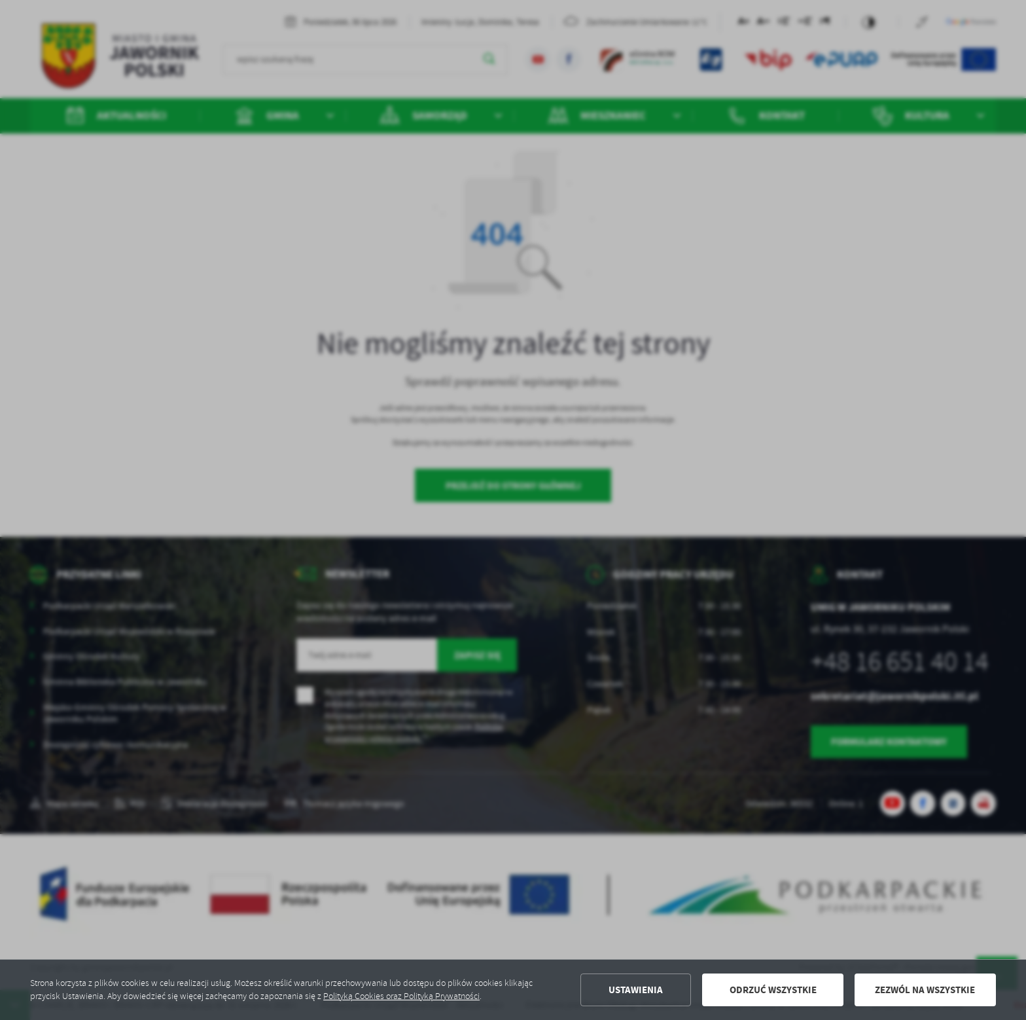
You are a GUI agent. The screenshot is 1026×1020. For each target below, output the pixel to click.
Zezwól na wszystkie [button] (925, 989)
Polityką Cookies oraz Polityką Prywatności (401, 996)
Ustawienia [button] (636, 989)
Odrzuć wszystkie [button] (773, 989)
